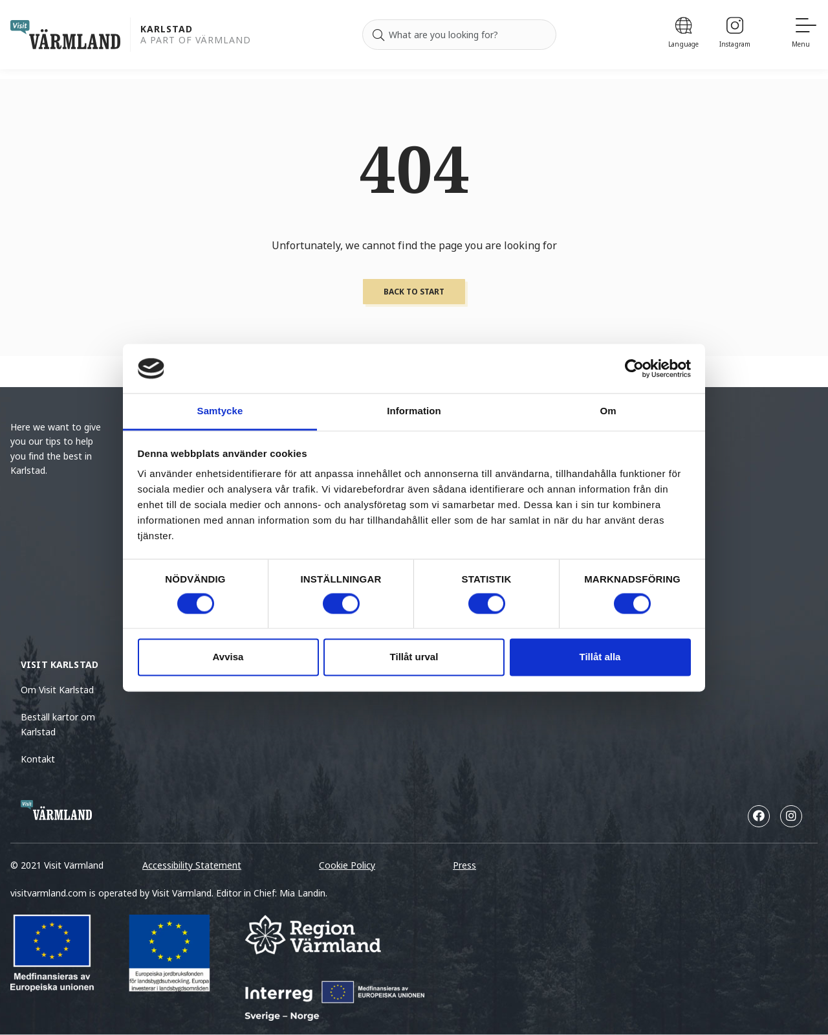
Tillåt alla (600, 657)
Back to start (414, 291)
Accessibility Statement (191, 865)
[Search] (378, 35)
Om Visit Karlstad (57, 690)
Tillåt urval (414, 657)
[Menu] (805, 34)
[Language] (683, 34)
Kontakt (38, 759)
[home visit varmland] (65, 34)
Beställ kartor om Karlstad (58, 724)
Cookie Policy (347, 865)
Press (464, 865)
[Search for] (459, 34)
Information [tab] (414, 411)
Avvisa (228, 657)
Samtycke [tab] (220, 411)
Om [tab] (608, 411)
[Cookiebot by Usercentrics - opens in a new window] (634, 368)
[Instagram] (735, 34)
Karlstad (166, 29)
